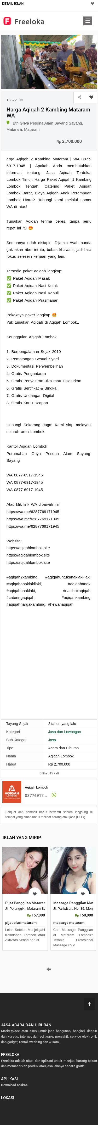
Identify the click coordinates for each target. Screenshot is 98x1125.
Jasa (52, 740)
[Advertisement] (49, 662)
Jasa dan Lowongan (64, 732)
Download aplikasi (14, 1085)
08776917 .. (36, 795)
